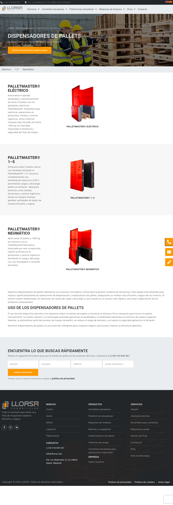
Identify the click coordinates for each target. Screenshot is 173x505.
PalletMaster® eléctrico (83, 135)
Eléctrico (6, 69)
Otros (131, 9)
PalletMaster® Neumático (82, 288)
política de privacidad (63, 397)
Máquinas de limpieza (112, 9)
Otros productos (24, 28)
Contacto (142, 9)
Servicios (33, 9)
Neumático (28, 69)
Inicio (11, 28)
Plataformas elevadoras (83, 9)
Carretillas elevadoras (54, 9)
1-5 (16, 69)
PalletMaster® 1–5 (82, 212)
